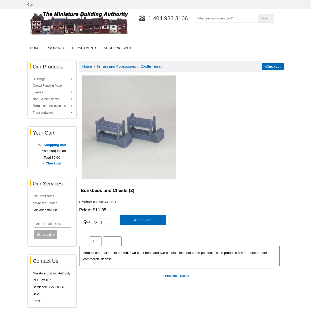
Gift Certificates (43, 196)
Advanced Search (45, 203)
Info (95, 241)
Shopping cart (118, 48)
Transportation (43, 112)
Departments (84, 48)
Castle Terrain (151, 66)
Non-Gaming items (46, 99)
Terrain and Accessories (49, 106)
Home (35, 48)
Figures (38, 92)
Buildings (39, 79)
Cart (30, 4)
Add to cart (143, 220)
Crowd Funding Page (47, 85)
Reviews (112, 241)
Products (56, 48)
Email (37, 301)
